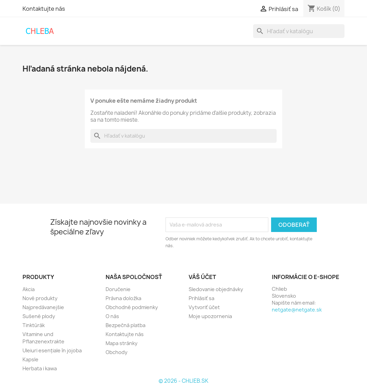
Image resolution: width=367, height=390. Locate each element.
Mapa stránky (121, 343)
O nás (112, 316)
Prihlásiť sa (201, 298)
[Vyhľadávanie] (298, 31)
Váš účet (202, 277)
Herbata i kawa (40, 368)
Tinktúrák (34, 325)
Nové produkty (40, 298)
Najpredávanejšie (43, 307)
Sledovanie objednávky (216, 289)
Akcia (29, 289)
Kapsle (30, 359)
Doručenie (118, 289)
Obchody (116, 352)
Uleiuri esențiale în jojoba (52, 350)
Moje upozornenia (210, 316)
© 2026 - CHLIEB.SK (183, 380)
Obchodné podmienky (132, 307)
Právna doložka (123, 298)
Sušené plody (39, 316)
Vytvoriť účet (204, 307)
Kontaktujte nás (44, 8)
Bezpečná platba (125, 325)
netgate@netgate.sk (297, 309)
